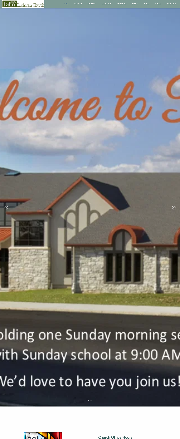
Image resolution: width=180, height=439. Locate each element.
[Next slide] (173, 208)
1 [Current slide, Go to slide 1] (88, 400)
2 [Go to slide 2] (91, 400)
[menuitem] (65, 4)
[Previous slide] (6, 208)
